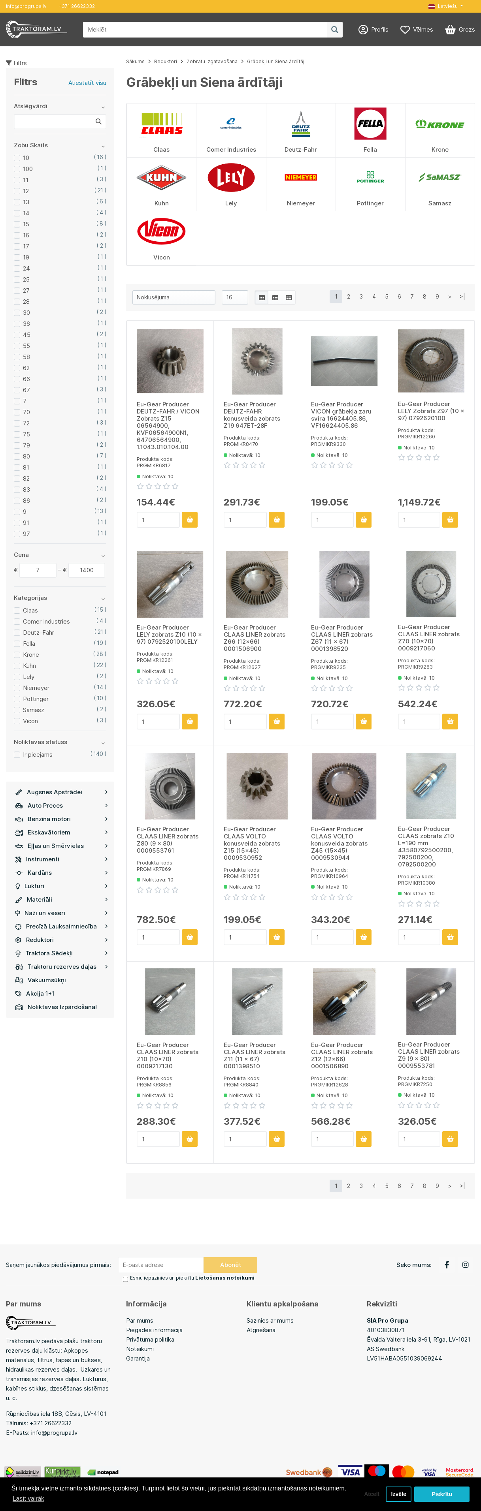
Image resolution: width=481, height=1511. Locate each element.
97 (26, 533)
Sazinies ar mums (270, 1319)
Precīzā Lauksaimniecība (61, 926)
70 (26, 412)
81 (26, 467)
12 (26, 191)
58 (26, 357)
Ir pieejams (38, 754)
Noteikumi (140, 1348)
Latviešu (443, 6)
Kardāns (61, 872)
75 (26, 434)
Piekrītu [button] (442, 1494)
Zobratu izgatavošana (212, 61)
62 (26, 368)
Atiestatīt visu (87, 82)
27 (26, 290)
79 (26, 445)
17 (26, 246)
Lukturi (61, 886)
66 (26, 379)
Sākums (135, 61)
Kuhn (29, 665)
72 (26, 423)
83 (26, 489)
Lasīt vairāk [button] (29, 1498)
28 (26, 301)
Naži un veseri (61, 913)
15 (26, 224)
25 (26, 279)
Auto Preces (61, 805)
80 (26, 456)
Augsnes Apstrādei (61, 792)
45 (26, 334)
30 (26, 312)
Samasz (33, 710)
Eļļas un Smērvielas (61, 845)
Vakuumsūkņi (40, 980)
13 (26, 202)
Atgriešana (261, 1329)
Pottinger (36, 699)
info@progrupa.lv (26, 6)
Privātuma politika (150, 1338)
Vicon (30, 721)
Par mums (139, 1319)
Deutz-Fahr (38, 632)
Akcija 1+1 (35, 993)
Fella (29, 643)
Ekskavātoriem (61, 832)
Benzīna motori (61, 819)
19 (26, 257)
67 (26, 390)
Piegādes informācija (154, 1329)
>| (462, 296)
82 (26, 478)
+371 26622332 (76, 6)
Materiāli (61, 899)
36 (26, 323)
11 (25, 180)
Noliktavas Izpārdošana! (56, 1007)
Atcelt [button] (370, 1494)
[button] (445, 6)
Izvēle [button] (398, 1494)
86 (26, 500)
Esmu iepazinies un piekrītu (190, 1277)
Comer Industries (46, 621)
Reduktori (61, 939)
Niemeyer (36, 688)
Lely (28, 676)
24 (26, 268)
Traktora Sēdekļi (61, 953)
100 (28, 169)
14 (26, 213)
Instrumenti (61, 859)
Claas (30, 610)
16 (26, 235)
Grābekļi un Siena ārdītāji (276, 61)
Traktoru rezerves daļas (61, 966)
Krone (31, 654)
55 (26, 346)
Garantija (138, 1357)
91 (26, 522)
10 (26, 158)
